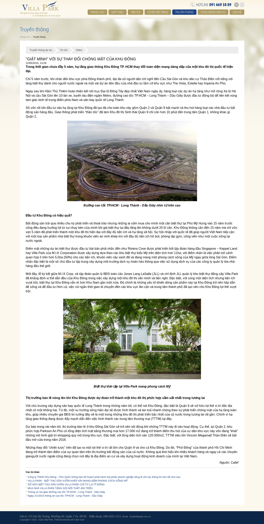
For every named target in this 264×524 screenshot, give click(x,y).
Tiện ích (135, 12)
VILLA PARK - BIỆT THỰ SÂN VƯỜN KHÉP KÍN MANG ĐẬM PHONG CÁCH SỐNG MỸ (78, 480)
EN (242, 4)
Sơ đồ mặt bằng (157, 12)
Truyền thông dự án (41, 50)
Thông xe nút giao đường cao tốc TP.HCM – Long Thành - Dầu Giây (66, 491)
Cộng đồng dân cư (213, 12)
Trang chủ (97, 12)
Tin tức (64, 50)
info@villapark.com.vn (140, 516)
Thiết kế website (62, 519)
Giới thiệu (117, 12)
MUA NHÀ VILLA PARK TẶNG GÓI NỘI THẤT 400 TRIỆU (60, 488)
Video (79, 50)
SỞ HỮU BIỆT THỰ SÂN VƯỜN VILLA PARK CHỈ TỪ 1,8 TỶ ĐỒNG (66, 484)
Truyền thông (184, 12)
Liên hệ (237, 12)
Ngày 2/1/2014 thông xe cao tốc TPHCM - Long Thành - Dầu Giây (65, 495)
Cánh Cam (79, 519)
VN (236, 4)
